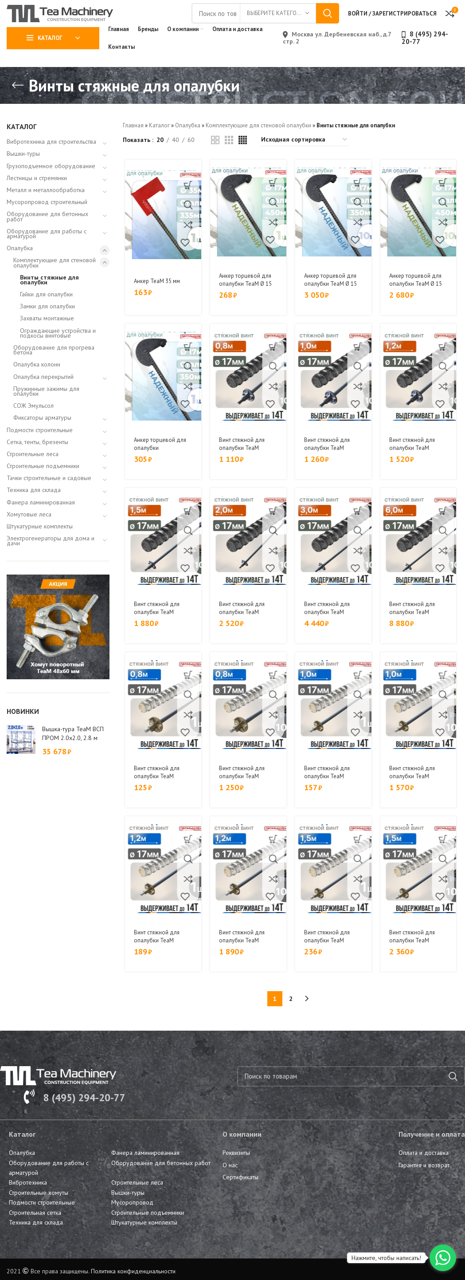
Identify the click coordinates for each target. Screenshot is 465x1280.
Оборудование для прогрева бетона (53, 368)
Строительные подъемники (43, 485)
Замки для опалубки (47, 326)
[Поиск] (351, 1091)
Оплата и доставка (424, 1168)
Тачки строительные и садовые (49, 497)
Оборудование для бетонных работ (47, 235)
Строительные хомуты (38, 1208)
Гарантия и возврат (424, 1180)
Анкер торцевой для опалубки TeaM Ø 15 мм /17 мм (246, 303)
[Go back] (18, 105)
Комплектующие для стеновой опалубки (54, 282)
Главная (133, 144)
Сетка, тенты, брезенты (37, 461)
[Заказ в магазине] (304, 159)
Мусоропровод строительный (47, 221)
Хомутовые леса (29, 533)
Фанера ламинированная (41, 521)
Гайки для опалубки (46, 313)
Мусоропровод (132, 1217)
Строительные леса (33, 473)
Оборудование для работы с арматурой (46, 252)
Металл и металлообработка (46, 209)
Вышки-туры (23, 173)
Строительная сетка (35, 1228)
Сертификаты (240, 1192)
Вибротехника (28, 1197)
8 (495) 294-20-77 (425, 57)
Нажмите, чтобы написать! (386, 1258)
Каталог (159, 144)
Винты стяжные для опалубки (49, 298)
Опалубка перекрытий (43, 396)
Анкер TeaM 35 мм (157, 300)
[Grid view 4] (242, 159)
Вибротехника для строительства (51, 161)
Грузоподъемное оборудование (51, 185)
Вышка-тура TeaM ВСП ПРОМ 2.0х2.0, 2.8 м (73, 752)
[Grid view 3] (229, 159)
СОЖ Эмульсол (33, 425)
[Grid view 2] (215, 159)
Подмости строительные (40, 449)
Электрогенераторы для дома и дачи (50, 560)
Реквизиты (236, 1168)
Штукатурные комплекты (40, 545)
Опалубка (20, 267)
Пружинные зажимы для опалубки (46, 410)
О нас (230, 1180)
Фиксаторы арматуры (42, 437)
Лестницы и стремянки (37, 197)
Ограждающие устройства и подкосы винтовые (58, 352)
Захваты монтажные (47, 338)
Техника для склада (34, 509)
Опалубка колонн (36, 384)
